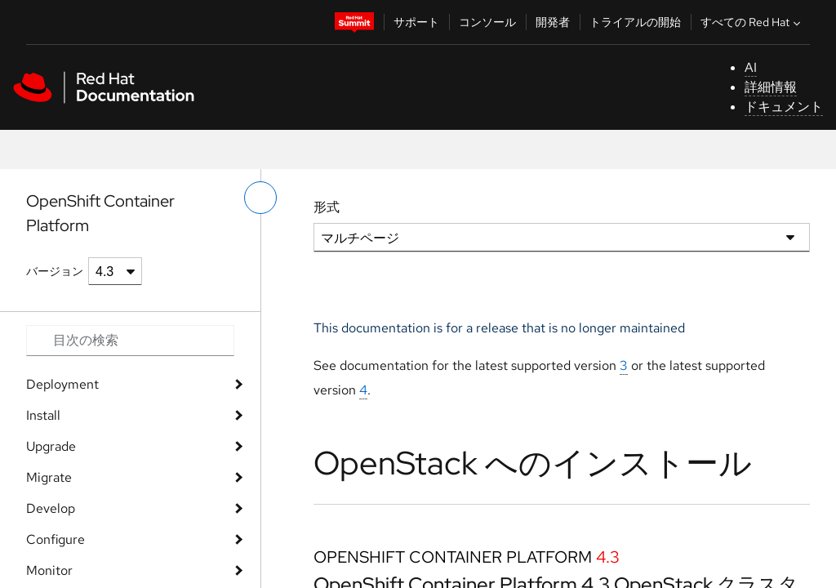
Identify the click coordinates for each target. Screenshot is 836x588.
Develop (50, 508)
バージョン (54, 271)
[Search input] (130, 340)
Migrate (49, 477)
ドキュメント (784, 106)
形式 (327, 207)
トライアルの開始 (635, 22)
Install (43, 415)
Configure (55, 539)
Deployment (62, 384)
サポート (416, 22)
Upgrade (51, 446)
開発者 (553, 22)
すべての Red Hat (752, 22)
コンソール (487, 22)
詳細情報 (771, 87)
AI (751, 67)
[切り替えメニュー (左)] (260, 197)
